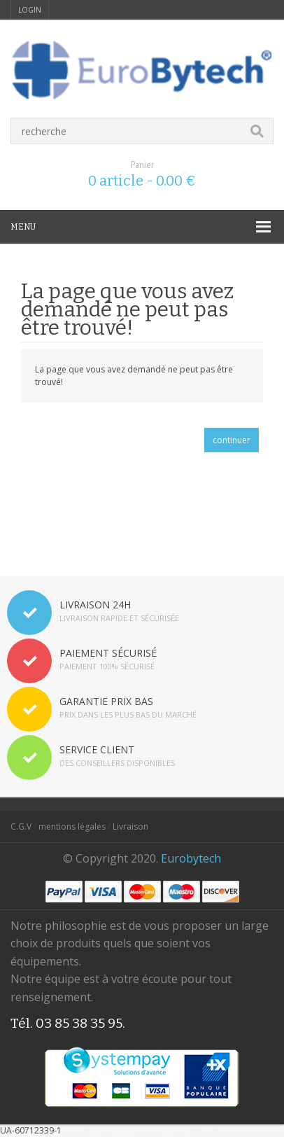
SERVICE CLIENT (96, 749)
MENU (23, 227)
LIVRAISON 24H (95, 604)
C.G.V (20, 826)
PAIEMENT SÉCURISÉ (108, 653)
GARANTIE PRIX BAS (106, 701)
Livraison (130, 826)
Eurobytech (191, 858)
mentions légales (72, 826)
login (29, 10)
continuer (231, 440)
